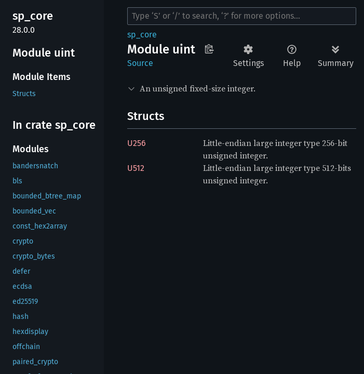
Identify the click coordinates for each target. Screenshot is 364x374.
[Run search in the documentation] (241, 16)
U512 (135, 168)
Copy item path (209, 49)
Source (140, 63)
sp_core (142, 34)
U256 (136, 143)
